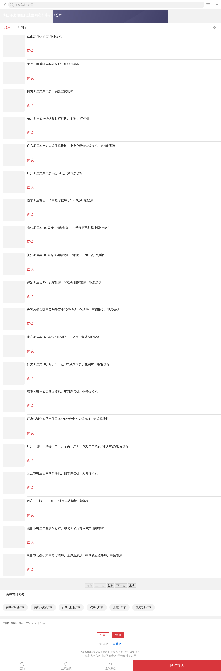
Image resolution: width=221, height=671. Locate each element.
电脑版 (117, 644)
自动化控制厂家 (71, 607)
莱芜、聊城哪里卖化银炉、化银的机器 (53, 64)
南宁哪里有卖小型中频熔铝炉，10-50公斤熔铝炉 (60, 200)
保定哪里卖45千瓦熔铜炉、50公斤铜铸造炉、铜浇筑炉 (64, 282)
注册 (118, 635)
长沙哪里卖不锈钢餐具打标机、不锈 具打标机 (58, 118)
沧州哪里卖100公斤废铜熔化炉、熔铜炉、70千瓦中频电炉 (66, 255)
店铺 (22, 666)
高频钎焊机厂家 (15, 607)
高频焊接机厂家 (43, 607)
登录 (103, 635)
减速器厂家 (119, 607)
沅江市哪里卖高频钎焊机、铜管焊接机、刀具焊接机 (62, 473)
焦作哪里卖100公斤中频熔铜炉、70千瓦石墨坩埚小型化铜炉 (68, 228)
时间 (22, 27)
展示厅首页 (24, 623)
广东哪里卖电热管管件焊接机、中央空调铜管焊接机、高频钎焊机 (71, 146)
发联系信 (110, 666)
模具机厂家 (96, 607)
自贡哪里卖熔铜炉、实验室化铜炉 (50, 91)
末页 (132, 585)
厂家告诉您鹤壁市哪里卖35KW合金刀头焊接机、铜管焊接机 (68, 419)
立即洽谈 (66, 666)
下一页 (121, 585)
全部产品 (39, 623)
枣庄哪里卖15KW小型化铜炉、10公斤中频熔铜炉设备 (63, 337)
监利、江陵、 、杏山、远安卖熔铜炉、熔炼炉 (58, 501)
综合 (7, 27)
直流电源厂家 (143, 607)
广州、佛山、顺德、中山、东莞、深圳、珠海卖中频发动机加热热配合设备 (77, 446)
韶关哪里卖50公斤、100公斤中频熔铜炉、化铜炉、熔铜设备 (68, 364)
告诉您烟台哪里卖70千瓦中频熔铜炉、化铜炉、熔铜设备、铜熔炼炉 (73, 309)
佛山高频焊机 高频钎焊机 (44, 36)
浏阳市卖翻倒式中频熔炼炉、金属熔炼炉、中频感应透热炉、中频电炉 (74, 555)
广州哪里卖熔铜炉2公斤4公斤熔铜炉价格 (55, 173)
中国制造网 (9, 623)
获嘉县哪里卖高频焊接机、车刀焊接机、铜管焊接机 (62, 391)
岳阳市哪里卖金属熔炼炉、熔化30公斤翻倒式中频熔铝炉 (65, 528)
